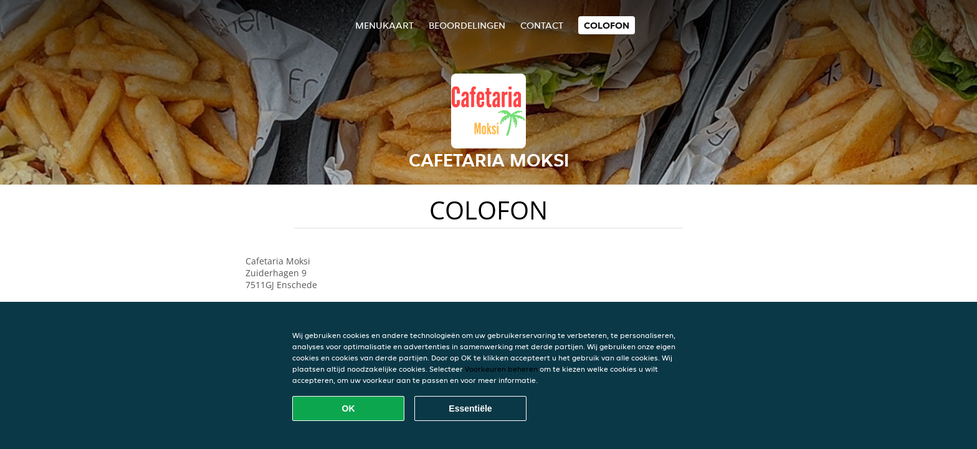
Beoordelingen (467, 25)
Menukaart (384, 25)
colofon (606, 25)
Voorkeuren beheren (501, 369)
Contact (541, 25)
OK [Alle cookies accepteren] (348, 408)
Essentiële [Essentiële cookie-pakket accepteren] (470, 408)
